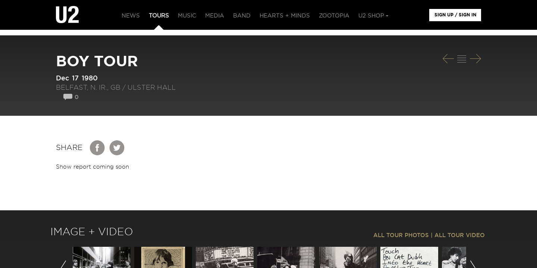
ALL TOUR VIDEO (459, 235)
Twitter (117, 148)
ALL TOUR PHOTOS (401, 235)
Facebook (98, 148)
